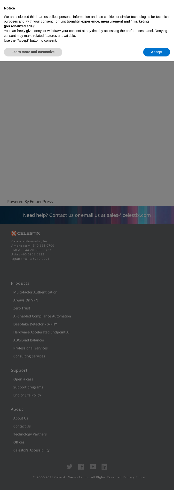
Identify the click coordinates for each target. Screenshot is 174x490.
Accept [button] (156, 480)
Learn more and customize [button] (33, 480)
